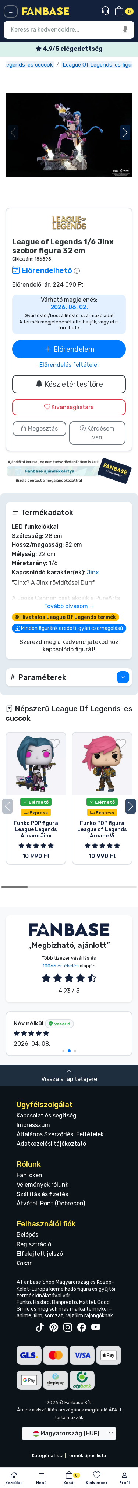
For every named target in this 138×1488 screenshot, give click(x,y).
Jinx (93, 572)
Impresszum (33, 1125)
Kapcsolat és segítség (47, 1115)
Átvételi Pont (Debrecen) (51, 1203)
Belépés (27, 1234)
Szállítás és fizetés (42, 1194)
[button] (125, 132)
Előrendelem (69, 349)
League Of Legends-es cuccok (43, 64)
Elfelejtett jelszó (40, 1253)
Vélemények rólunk (42, 1184)
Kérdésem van (97, 433)
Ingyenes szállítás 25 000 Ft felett (69, 48)
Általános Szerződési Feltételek (60, 1134)
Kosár (24, 1263)
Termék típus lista (86, 1455)
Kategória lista (48, 1455)
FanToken (29, 1175)
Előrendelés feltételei (69, 364)
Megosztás (39, 428)
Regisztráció (34, 1244)
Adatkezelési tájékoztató (51, 1143)
